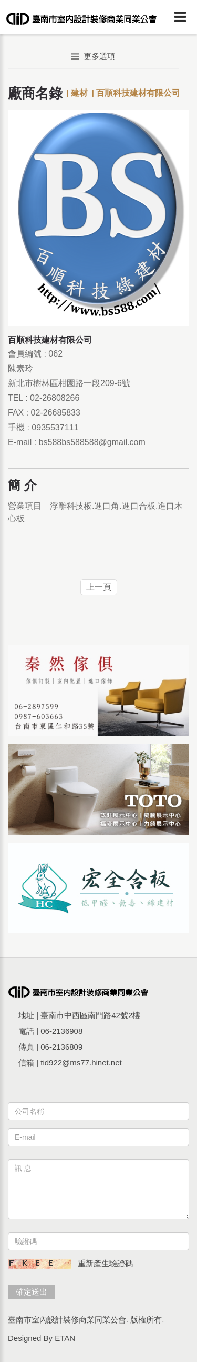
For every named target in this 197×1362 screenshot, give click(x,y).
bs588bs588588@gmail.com (92, 442)
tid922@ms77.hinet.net (81, 1062)
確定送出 (31, 1291)
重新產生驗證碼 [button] (105, 1263)
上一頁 (98, 587)
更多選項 (93, 56)
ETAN (65, 1338)
